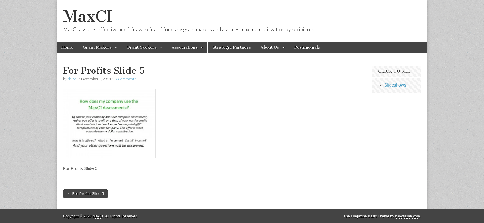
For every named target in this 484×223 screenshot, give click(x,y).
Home (67, 47)
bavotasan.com (407, 216)
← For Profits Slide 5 (85, 193)
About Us (270, 47)
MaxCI (87, 16)
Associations (185, 47)
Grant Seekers (142, 47)
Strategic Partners (231, 47)
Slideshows (395, 85)
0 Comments (125, 78)
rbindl (72, 78)
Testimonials (307, 47)
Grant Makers (97, 47)
